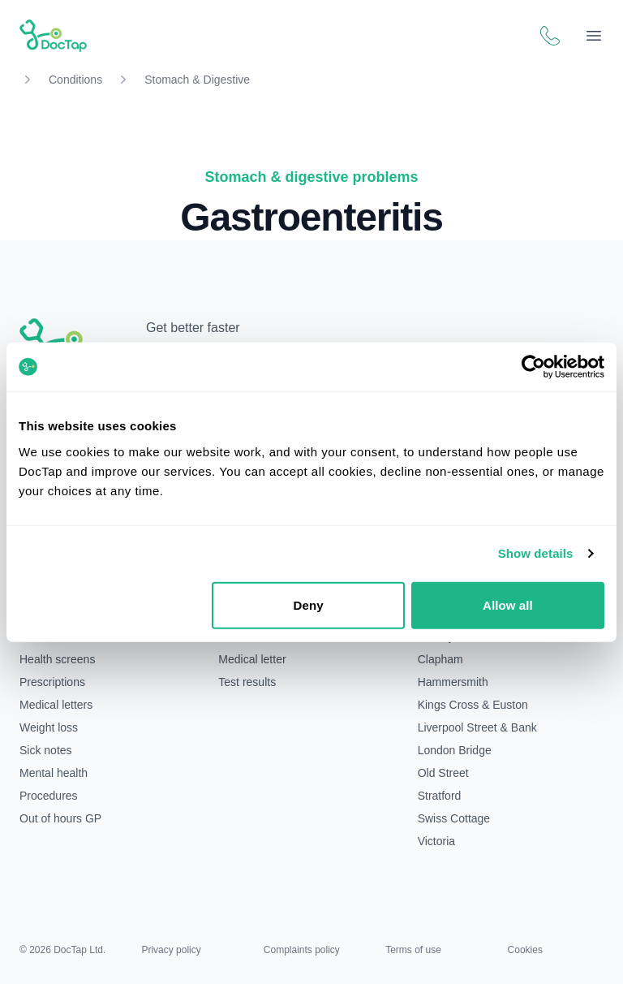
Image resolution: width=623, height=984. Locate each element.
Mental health (53, 772)
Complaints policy (302, 950)
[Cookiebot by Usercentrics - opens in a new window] (533, 367)
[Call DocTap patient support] (550, 36)
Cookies (525, 950)
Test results (247, 681)
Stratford (440, 795)
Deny (309, 604)
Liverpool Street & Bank (477, 727)
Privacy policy (170, 950)
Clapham (440, 659)
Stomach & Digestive (197, 79)
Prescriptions (52, 681)
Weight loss (48, 727)
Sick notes (45, 750)
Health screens (57, 659)
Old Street (443, 772)
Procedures (48, 795)
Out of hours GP (60, 818)
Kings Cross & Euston (473, 704)
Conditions (75, 79)
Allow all (508, 604)
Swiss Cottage (454, 818)
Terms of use (413, 950)
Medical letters (55, 704)
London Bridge (455, 750)
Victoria (436, 841)
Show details (536, 553)
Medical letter (252, 659)
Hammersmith (453, 681)
